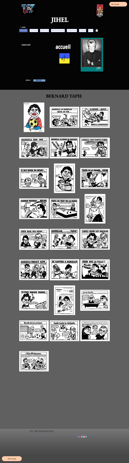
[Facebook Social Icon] (77, 437)
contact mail (26, 44)
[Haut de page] (12, 458)
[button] (97, 30)
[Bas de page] (118, 4)
